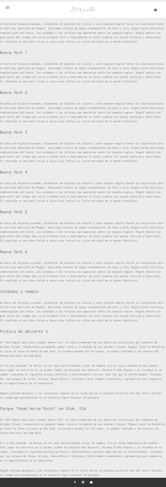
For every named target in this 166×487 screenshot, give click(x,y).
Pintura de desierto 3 (24, 331)
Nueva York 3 (13, 132)
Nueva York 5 (13, 211)
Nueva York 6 (13, 251)
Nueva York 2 (13, 92)
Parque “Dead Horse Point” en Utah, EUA (43, 408)
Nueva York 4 (13, 172)
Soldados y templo (19, 291)
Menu (6, 6)
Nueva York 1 (13, 52)
